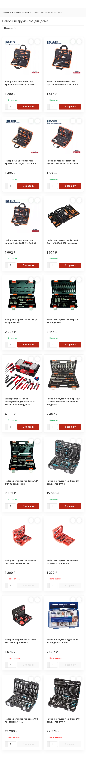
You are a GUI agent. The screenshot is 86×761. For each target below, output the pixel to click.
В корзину (28, 106)
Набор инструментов (21, 12)
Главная (5, 12)
